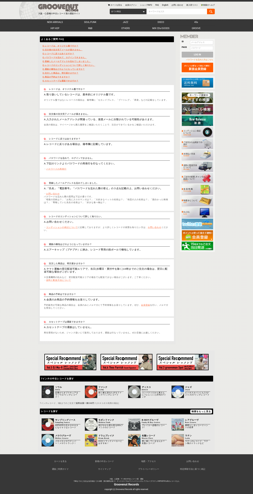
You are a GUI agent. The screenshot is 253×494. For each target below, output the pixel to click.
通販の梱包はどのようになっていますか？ (64, 69)
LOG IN (197, 54)
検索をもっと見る (201, 411)
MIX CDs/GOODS (160, 28)
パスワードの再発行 (56, 169)
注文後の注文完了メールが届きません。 (63, 50)
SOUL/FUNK (90, 22)
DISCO (161, 22)
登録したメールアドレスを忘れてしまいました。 (67, 61)
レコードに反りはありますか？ (58, 54)
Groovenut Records (126, 484)
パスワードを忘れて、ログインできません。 (65, 57)
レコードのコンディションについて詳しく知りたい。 (69, 65)
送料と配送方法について (58, 280)
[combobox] (128, 11)
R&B (90, 28)
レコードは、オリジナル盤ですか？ (61, 46)
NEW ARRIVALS (55, 22)
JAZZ (125, 22)
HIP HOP (55, 28)
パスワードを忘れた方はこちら (199, 59)
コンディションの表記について (62, 227)
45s (196, 22)
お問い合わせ (53, 193)
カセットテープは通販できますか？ (61, 81)
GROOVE (196, 28)
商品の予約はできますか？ (56, 77)
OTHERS (125, 28)
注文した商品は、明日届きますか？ (61, 73)
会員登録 (145, 305)
